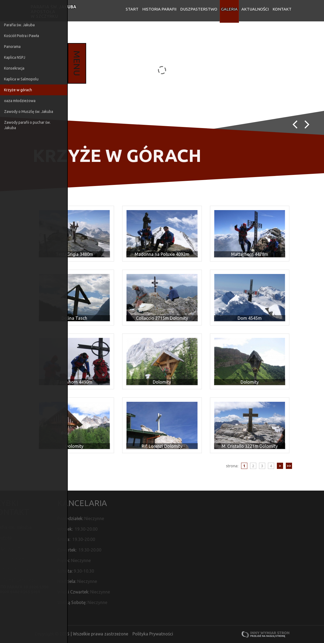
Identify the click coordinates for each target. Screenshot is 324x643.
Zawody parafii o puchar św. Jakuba (27, 125)
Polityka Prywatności (152, 634)
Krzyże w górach (18, 90)
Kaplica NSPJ (14, 57)
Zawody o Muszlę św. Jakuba (28, 111)
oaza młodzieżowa (19, 101)
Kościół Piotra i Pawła (21, 36)
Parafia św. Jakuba (19, 25)
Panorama (12, 46)
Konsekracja (14, 68)
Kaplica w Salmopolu (21, 79)
